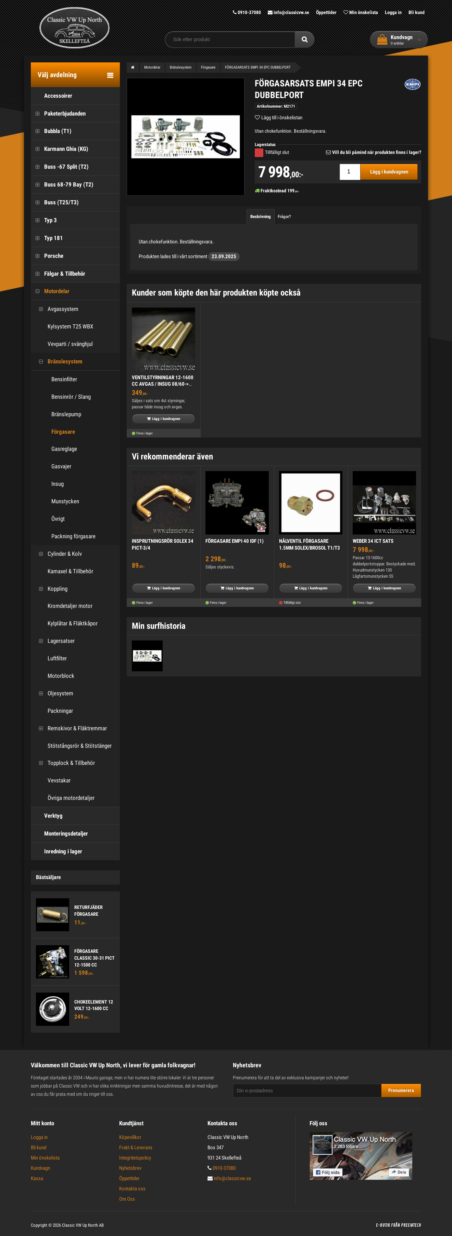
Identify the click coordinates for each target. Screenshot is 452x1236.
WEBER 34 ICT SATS (373, 541)
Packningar (53, 711)
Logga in (393, 12)
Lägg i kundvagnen (389, 172)
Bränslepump (66, 414)
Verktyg (47, 816)
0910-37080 (247, 12)
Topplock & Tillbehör (64, 763)
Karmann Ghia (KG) (59, 149)
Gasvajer (61, 466)
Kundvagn (40, 1168)
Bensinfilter (64, 379)
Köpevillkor (130, 1137)
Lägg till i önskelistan (281, 118)
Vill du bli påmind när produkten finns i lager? (376, 152)
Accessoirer (51, 96)
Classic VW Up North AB (83, 1225)
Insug (57, 483)
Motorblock (54, 676)
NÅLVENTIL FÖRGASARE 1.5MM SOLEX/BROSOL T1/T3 (309, 544)
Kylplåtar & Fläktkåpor (66, 623)
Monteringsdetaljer (59, 834)
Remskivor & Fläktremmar (70, 728)
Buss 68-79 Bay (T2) (62, 185)
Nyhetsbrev (130, 1168)
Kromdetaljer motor (63, 606)
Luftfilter (50, 658)
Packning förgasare (73, 536)
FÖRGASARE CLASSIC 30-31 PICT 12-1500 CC (94, 957)
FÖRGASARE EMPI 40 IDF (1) (234, 541)
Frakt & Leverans (135, 1147)
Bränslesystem (58, 362)
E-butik (383, 1225)
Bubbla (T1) (51, 131)
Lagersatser (54, 641)
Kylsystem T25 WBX (63, 327)
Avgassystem (56, 309)
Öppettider (326, 12)
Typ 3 (44, 220)
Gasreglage (64, 448)
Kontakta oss (132, 1189)
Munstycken (65, 501)
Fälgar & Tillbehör (58, 274)
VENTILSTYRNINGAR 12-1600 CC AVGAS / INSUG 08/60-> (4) (162, 384)
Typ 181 (47, 238)
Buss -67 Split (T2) (60, 167)
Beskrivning (260, 216)
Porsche (47, 256)
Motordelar (50, 291)
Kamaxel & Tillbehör (63, 571)
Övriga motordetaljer (64, 798)
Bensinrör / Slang (71, 396)
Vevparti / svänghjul (63, 344)
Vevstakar (52, 780)
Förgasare (63, 431)
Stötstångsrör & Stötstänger (73, 746)
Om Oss (127, 1199)
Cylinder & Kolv (58, 554)
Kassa (37, 1178)
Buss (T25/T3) (55, 202)
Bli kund (417, 12)
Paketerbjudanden (58, 114)
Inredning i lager (56, 851)
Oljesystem (53, 693)
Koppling (50, 589)
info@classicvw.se (288, 12)
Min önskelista (360, 12)
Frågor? (284, 216)
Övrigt (58, 518)
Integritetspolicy (135, 1158)
